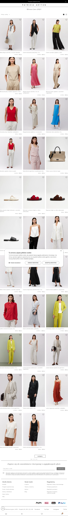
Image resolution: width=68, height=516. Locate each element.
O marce (27, 484)
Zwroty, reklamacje (7, 491)
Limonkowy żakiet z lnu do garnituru (55, 328)
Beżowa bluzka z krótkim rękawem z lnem (10, 91)
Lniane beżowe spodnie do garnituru (55, 367)
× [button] (60, 250)
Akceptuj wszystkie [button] (50, 262)
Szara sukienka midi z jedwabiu (31, 328)
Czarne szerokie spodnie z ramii (54, 52)
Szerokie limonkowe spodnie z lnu (8, 367)
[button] (3, 508)
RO (32, 509)
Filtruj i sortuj (5, 14)
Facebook (37, 509)
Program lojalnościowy (34, 1)
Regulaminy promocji (52, 489)
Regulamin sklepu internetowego (55, 484)
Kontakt (4, 484)
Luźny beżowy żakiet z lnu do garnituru (9, 408)
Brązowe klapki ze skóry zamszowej (55, 210)
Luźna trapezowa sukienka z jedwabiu (55, 408)
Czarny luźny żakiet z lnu (29, 408)
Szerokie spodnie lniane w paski (8, 171)
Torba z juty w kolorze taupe (53, 171)
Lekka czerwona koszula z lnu (7, 328)
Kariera (26, 489)
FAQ (3, 496)
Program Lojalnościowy (8, 486)
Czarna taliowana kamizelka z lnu (31, 52)
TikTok (65, 509)
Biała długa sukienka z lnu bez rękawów (10, 52)
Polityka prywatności (52, 486)
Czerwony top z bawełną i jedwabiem (9, 132)
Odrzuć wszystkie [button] (33, 262)
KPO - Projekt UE (20, 509)
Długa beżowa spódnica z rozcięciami (32, 132)
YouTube (46, 509)
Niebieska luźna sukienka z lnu (54, 132)
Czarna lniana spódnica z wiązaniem (55, 289)
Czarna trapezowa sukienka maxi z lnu (32, 289)
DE (27, 509)
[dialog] (34, 258)
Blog (26, 491)
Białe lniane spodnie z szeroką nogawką (10, 289)
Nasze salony (5, 494)
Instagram (56, 509)
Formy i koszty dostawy (8, 489)
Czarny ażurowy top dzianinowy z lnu (32, 447)
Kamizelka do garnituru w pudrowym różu (33, 171)
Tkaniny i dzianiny (29, 486)
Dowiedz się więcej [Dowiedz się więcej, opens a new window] (28, 258)
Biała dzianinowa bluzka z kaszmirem (9, 447)
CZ (29, 509)
